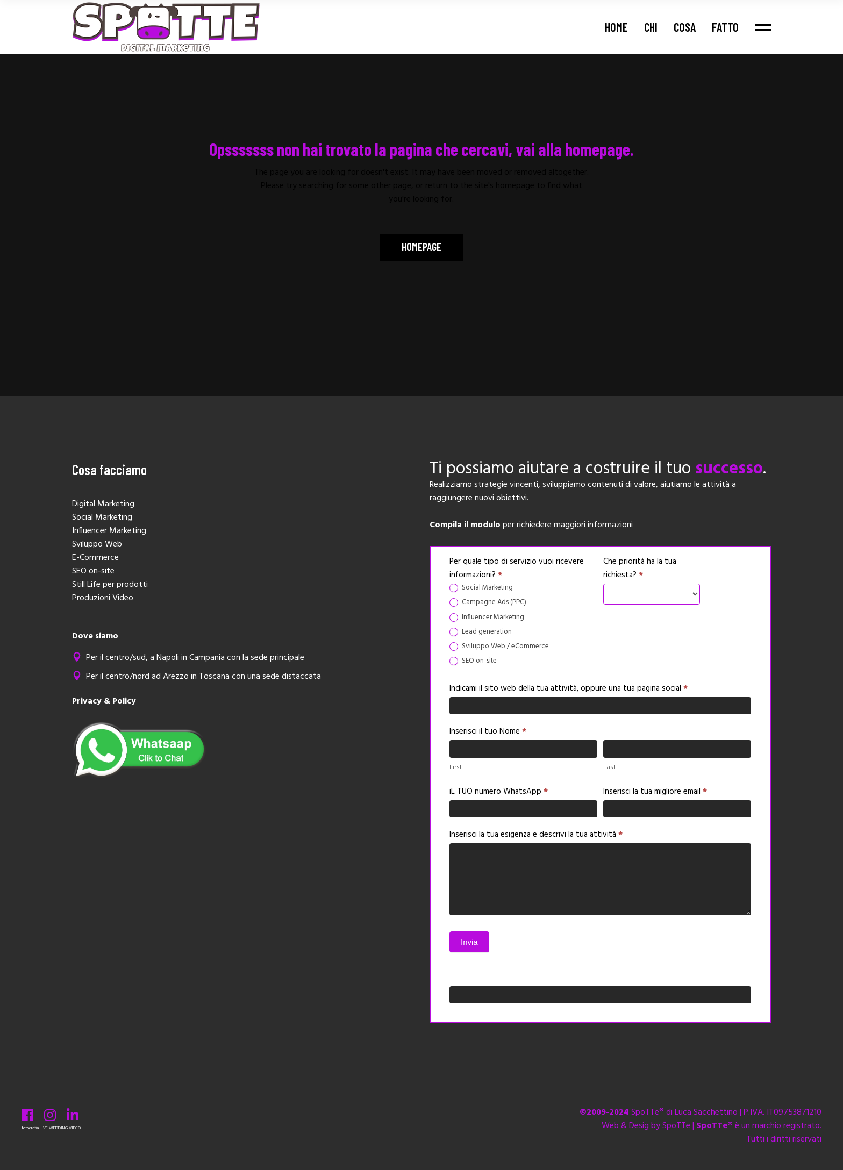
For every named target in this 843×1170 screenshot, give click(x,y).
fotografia (30, 1128)
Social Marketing (481, 588)
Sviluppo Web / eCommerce (499, 646)
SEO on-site (473, 661)
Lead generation (480, 632)
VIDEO (75, 1128)
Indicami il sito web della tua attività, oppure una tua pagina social (568, 688)
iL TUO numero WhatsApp (498, 791)
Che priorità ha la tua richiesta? (639, 568)
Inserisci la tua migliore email (655, 791)
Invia (469, 941)
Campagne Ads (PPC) (487, 602)
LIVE (44, 1128)
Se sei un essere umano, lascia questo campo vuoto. (543, 975)
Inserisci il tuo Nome (487, 731)
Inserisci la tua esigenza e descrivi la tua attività (536, 834)
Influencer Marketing (486, 617)
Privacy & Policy (104, 701)
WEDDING (58, 1128)
